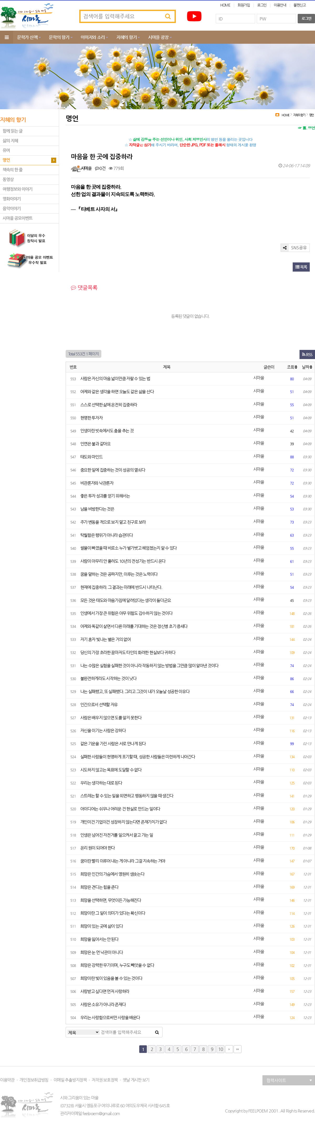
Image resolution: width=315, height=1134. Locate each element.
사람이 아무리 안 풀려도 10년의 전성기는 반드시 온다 (123, 561)
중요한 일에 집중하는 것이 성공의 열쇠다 (112, 469)
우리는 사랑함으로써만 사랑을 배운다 (110, 1017)
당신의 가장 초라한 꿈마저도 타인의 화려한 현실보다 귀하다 (127, 652)
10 (220, 1049)
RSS (307, 354)
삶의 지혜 (10, 141)
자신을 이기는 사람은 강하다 (103, 730)
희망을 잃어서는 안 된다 (99, 939)
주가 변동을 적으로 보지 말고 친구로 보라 (113, 522)
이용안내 (280, 5)
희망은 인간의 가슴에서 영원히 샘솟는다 (112, 874)
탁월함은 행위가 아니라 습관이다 (106, 535)
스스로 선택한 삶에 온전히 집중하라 (108, 404)
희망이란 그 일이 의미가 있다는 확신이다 (112, 913)
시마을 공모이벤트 (17, 218)
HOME (225, 5)
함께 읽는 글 (12, 131)
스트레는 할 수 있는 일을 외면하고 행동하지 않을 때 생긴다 (126, 795)
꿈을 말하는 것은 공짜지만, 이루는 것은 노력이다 (119, 574)
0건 (100, 168)
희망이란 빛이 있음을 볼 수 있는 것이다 (111, 978)
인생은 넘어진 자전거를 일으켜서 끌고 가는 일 (116, 835)
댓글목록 (84, 288)
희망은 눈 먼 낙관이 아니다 (101, 952)
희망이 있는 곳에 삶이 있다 (101, 926)
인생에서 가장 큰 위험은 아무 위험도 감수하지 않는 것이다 (126, 613)
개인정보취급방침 (33, 1080)
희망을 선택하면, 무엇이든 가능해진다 (110, 900)
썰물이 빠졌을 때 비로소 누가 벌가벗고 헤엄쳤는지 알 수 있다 (128, 548)
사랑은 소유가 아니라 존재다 (103, 1004)
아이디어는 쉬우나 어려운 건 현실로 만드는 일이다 (120, 808)
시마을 (86, 168)
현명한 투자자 (91, 417)
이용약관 (7, 1080)
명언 (6, 160)
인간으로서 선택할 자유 (99, 704)
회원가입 (244, 5)
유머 (6, 150)
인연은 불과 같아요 (95, 443)
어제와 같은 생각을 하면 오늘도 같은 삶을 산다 (117, 391)
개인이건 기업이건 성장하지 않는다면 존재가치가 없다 (123, 821)
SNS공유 (294, 248)
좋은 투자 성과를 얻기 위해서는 (105, 495)
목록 (301, 267)
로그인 (261, 5)
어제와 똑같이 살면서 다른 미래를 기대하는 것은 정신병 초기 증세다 (134, 626)
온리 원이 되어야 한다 (97, 847)
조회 (292, 367)
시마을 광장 (158, 37)
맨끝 (238, 1049)
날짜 (307, 367)
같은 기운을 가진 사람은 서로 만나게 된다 (113, 743)
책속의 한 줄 (12, 170)
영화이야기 (12, 199)
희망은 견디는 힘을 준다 (99, 887)
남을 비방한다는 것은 (97, 509)
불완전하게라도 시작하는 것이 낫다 (108, 678)
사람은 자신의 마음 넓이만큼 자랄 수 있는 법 (115, 378)
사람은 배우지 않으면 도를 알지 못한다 (110, 717)
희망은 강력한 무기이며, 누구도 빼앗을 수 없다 (117, 965)
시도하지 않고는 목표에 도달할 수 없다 (110, 769)
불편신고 (299, 5)
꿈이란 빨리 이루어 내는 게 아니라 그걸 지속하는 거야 (122, 860)
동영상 (8, 179)
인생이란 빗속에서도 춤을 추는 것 (107, 430)
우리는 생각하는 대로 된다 (101, 782)
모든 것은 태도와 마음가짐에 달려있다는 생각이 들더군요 (125, 600)
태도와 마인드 (91, 456)
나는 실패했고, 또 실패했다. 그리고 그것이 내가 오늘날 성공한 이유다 (135, 691)
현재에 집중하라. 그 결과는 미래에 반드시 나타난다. (121, 587)
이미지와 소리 (93, 37)
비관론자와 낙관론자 (96, 483)
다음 (229, 1049)
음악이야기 (12, 209)
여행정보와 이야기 (17, 189)
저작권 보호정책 (105, 1080)
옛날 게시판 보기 (136, 1080)
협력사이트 (289, 1080)
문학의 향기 (59, 37)
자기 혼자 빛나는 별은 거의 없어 (105, 639)
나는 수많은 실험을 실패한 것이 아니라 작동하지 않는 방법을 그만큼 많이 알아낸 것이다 (149, 665)
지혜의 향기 (126, 37)
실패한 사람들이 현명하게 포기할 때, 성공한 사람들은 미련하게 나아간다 (137, 756)
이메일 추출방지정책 (70, 1080)
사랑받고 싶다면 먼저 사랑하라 (104, 991)
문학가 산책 (27, 37)
